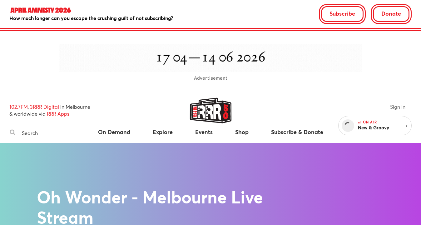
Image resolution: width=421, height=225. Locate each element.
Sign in (397, 106)
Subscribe (342, 13)
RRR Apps (58, 113)
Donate (391, 13)
